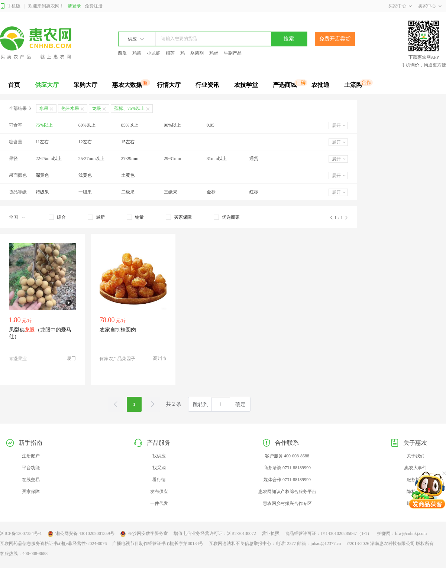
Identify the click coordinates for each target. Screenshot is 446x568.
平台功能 (31, 467)
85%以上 (129, 125)
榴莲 (170, 53)
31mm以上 (217, 158)
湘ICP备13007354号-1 (21, 533)
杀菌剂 (197, 53)
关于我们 (415, 455)
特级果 (42, 192)
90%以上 (172, 125)
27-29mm (130, 158)
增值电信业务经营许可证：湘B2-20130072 (215, 533)
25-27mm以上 (91, 158)
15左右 (128, 141)
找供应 (159, 455)
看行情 (159, 479)
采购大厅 (85, 85)
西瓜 (122, 53)
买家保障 (31, 491)
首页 (14, 85)
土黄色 (128, 175)
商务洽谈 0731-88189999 (287, 467)
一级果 (85, 192)
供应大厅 (47, 85)
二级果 (128, 192)
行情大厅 (169, 85)
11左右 (42, 141)
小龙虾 (153, 53)
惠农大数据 (127, 85)
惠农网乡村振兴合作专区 (287, 503)
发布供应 (159, 491)
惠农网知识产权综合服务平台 (287, 491)
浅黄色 (85, 175)
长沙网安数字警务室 (144, 534)
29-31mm (172, 158)
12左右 (85, 141)
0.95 (210, 125)
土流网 (353, 85)
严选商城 (285, 85)
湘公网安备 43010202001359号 (81, 534)
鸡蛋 (213, 53)
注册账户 (31, 455)
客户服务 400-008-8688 (287, 455)
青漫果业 (18, 358)
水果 (43, 108)
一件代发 (159, 503)
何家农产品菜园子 (117, 358)
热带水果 (70, 108)
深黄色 (42, 175)
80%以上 (87, 125)
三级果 (170, 192)
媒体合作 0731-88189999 (287, 479)
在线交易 (31, 479)
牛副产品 (233, 53)
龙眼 (96, 108)
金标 (211, 192)
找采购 (159, 467)
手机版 (10, 6)
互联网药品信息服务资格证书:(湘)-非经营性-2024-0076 (53, 543)
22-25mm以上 (49, 158)
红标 (253, 192)
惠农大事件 (415, 467)
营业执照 (270, 533)
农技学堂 (246, 85)
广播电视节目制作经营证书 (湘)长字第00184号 (157, 543)
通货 (253, 158)
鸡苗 (136, 53)
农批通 (320, 85)
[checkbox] (57, 217)
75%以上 (44, 125)
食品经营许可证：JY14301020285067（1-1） (328, 533)
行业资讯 (207, 85)
